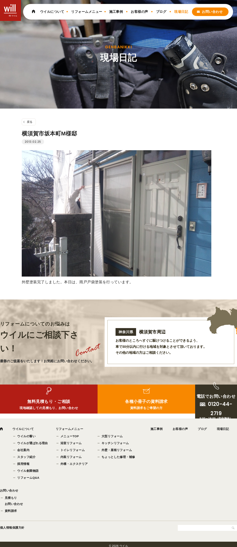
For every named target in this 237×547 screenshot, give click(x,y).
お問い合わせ (212, 12)
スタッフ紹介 (27, 457)
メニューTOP (70, 436)
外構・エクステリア (74, 464)
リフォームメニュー (86, 12)
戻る (30, 121)
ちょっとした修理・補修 (118, 457)
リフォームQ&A (29, 478)
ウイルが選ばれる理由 (33, 443)
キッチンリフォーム (115, 443)
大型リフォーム (112, 436)
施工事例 (116, 12)
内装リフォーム (71, 457)
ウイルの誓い (27, 436)
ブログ (161, 12)
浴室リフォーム (71, 443)
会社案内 (24, 450)
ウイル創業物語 (28, 471)
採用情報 (24, 464)
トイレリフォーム (73, 450)
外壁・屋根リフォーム (117, 450)
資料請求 (11, 512)
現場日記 (181, 12)
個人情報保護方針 (12, 529)
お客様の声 (139, 12)
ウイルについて (52, 12)
